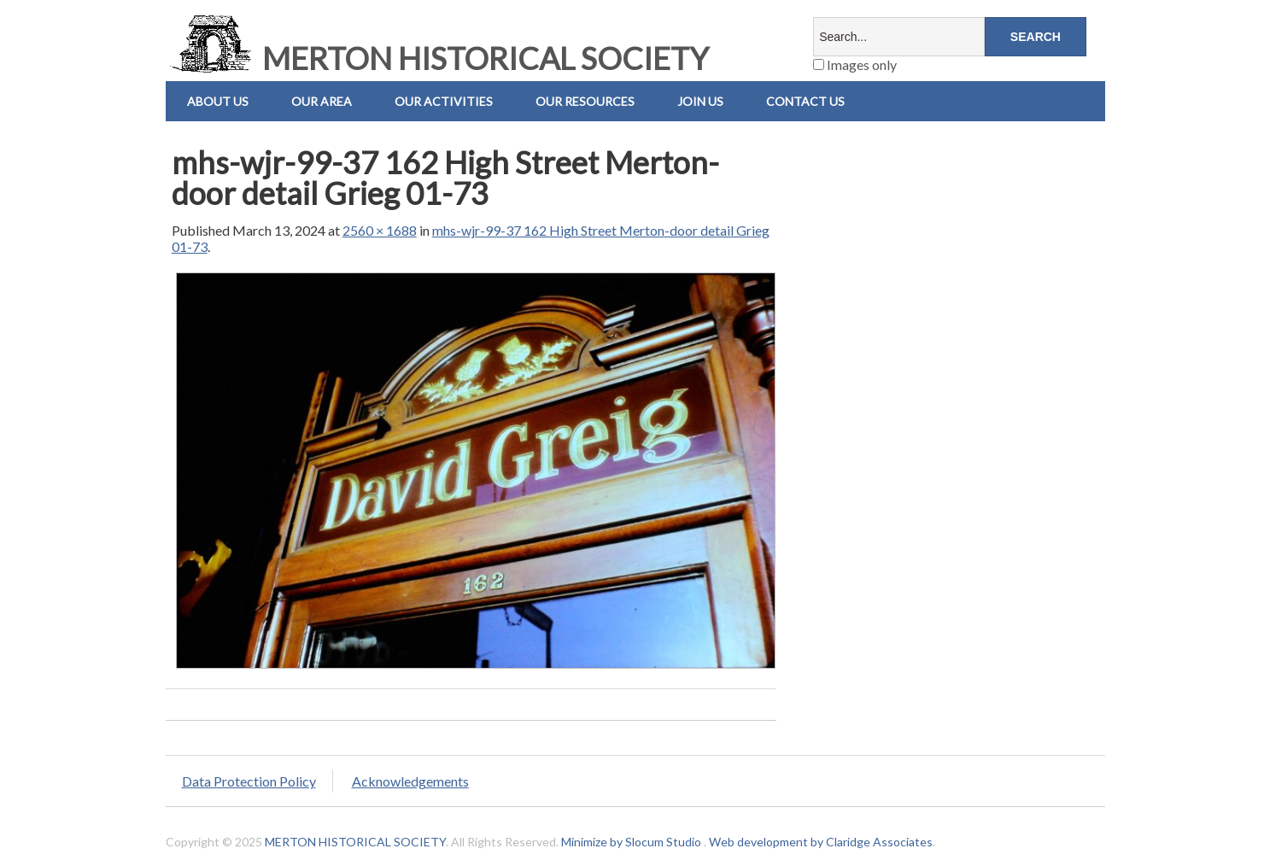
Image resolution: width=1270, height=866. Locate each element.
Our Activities (444, 101)
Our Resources (585, 101)
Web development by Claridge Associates (821, 841)
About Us (218, 101)
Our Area (321, 101)
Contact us (805, 101)
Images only (855, 64)
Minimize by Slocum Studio (631, 841)
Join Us (700, 101)
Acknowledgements (410, 781)
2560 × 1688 (379, 230)
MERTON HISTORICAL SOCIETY (437, 58)
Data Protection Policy (249, 781)
